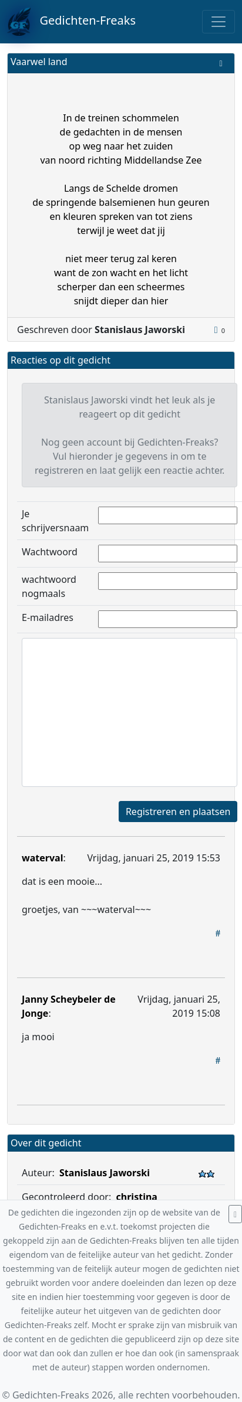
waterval (42, 857)
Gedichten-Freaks (71, 22)
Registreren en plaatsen (178, 811)
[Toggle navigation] (218, 21)
